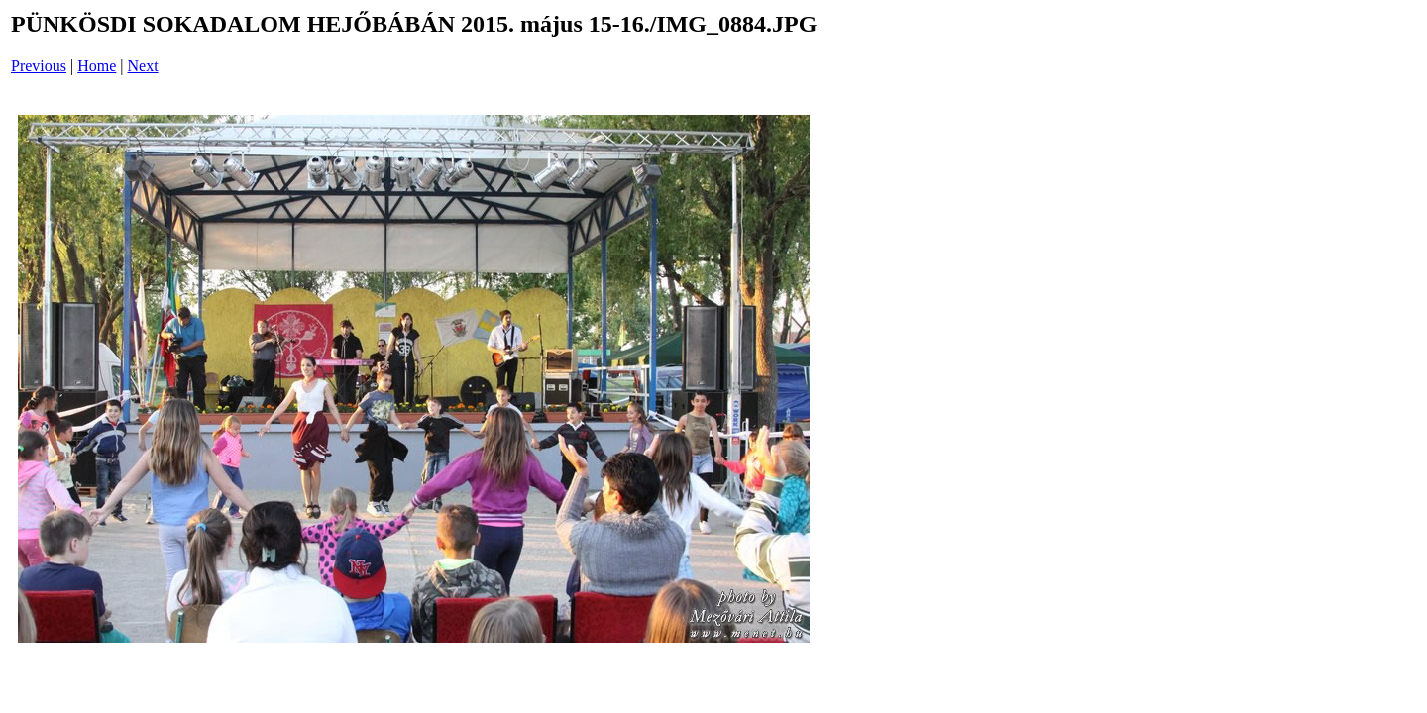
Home (96, 65)
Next (143, 65)
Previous (38, 65)
